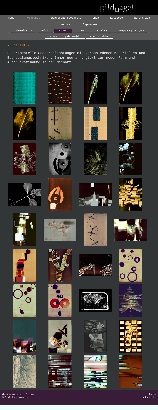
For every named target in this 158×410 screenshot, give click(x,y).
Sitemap (30, 394)
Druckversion (13, 394)
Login (152, 394)
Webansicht (149, 397)
